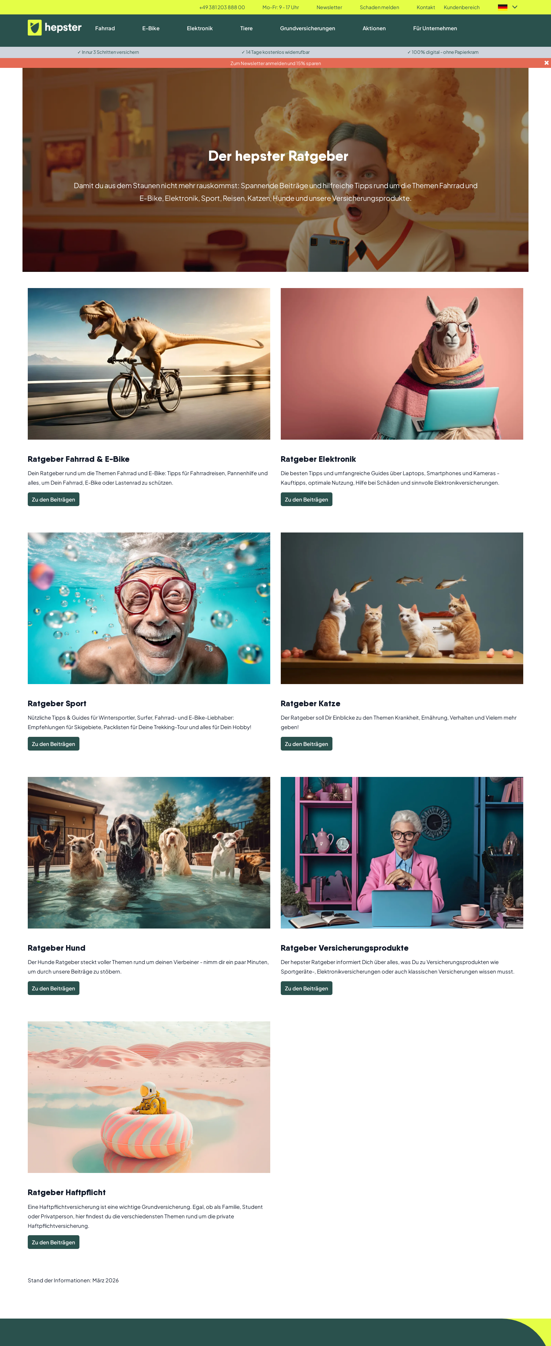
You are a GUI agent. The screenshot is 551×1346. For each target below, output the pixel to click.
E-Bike (151, 28)
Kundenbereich (462, 7)
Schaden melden (379, 7)
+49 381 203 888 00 (222, 7)
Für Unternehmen (435, 28)
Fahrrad (105, 28)
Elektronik (200, 28)
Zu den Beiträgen (53, 499)
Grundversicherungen (307, 28)
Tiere (246, 28)
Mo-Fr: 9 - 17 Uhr (280, 7)
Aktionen (374, 28)
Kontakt (426, 7)
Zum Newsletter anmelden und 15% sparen (276, 63)
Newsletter (329, 7)
